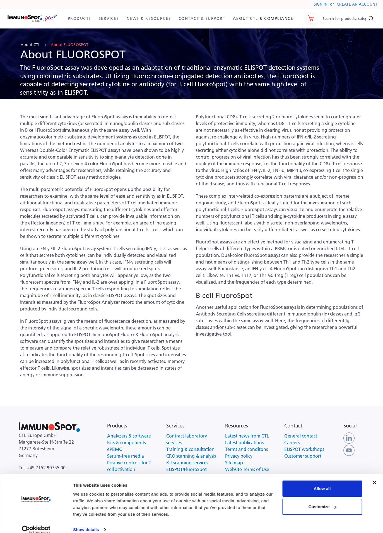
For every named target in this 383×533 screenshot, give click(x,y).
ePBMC (114, 449)
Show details (86, 522)
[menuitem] (79, 18)
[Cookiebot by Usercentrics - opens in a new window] (36, 522)
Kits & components (126, 442)
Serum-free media (125, 456)
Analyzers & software (129, 436)
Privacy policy (238, 456)
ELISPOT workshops (304, 449)
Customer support (302, 456)
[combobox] (348, 18)
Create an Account (357, 4)
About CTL (31, 44)
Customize (322, 499)
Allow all (322, 481)
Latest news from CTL (247, 436)
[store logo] (32, 19)
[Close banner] (374, 475)
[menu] (180, 18)
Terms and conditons (246, 449)
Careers (292, 442)
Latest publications (244, 442)
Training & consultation (190, 449)
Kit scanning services (187, 462)
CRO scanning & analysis (191, 456)
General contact (300, 436)
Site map (234, 462)
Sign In (320, 4)
